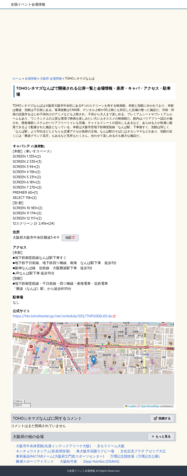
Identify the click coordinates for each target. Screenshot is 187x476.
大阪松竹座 (68, 461)
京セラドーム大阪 (111, 446)
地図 (68, 238)
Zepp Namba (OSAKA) (101, 461)
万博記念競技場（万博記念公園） (136, 456)
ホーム (17, 78)
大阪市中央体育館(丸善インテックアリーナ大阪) (53, 446)
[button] (93, 360)
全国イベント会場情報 (28, 4)
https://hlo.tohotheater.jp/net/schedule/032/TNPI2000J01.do (62, 316)
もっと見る (161, 436)
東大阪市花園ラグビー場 (95, 451)
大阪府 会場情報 (51, 78)
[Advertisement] (93, 43)
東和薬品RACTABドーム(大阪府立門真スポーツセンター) (60, 456)
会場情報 (31, 78)
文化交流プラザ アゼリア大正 (143, 451)
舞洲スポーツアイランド (35, 461)
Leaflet (130, 406)
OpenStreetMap (150, 406)
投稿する (162, 418)
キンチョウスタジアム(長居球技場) (43, 451)
